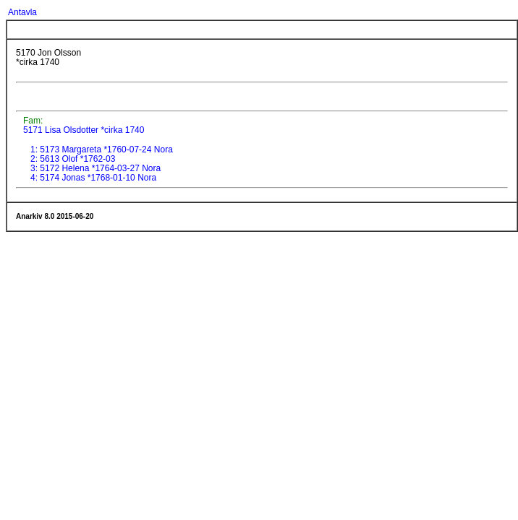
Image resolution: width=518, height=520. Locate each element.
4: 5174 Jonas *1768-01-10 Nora (93, 178)
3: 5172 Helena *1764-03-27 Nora (95, 168)
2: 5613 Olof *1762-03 (72, 159)
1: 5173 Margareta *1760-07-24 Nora (101, 149)
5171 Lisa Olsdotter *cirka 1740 (83, 130)
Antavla (22, 12)
